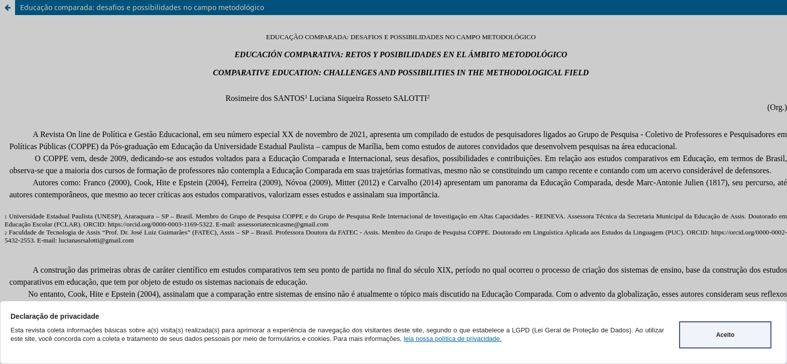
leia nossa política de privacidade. (452, 338)
